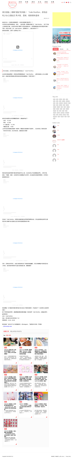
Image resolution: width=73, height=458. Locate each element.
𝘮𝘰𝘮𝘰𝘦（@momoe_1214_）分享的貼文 (18, 216)
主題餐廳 (65, 103)
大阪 (67, 99)
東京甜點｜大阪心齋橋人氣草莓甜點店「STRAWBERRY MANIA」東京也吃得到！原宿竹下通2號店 (10, 434)
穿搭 (54, 118)
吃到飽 (58, 112)
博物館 (62, 116)
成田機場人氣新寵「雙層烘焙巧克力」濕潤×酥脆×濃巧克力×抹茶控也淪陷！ (63, 59)
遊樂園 (64, 114)
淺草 (68, 116)
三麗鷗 (58, 108)
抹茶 (54, 103)
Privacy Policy (68, 456)
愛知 (65, 106)
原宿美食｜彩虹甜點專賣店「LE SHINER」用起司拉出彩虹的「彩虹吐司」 (41, 405)
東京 (54, 99)
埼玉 (66, 110)
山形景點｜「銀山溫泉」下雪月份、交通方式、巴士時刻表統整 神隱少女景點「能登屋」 (63, 73)
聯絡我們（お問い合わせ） (60, 456)
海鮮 (57, 101)
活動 (21, 374)
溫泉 (54, 114)
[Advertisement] (61, 19)
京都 (64, 99)
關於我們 (53, 456)
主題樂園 (55, 116)
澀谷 (57, 103)
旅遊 (21, 401)
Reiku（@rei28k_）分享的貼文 (17, 170)
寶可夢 (68, 106)
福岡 (67, 114)
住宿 (65, 116)
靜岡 (62, 106)
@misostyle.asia (7, 326)
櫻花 (64, 108)
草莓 (60, 110)
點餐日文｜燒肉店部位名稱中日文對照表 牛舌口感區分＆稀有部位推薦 (63, 80)
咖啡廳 (60, 99)
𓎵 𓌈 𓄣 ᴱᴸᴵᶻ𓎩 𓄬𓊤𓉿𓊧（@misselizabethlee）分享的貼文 (17, 260)
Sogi (58, 149)
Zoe (58, 159)
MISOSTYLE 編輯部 (61, 139)
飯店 (57, 114)
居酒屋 (54, 112)
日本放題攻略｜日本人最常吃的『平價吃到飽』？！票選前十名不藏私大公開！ (63, 66)
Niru (58, 144)
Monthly (61, 49)
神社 (69, 103)
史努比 (58, 106)
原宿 (7, 335)
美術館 (54, 110)
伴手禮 (54, 106)
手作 (61, 108)
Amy (58, 125)
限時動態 (62, 112)
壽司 (63, 110)
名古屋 (67, 108)
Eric (58, 130)
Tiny (58, 154)
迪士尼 (63, 101)
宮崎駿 (60, 114)
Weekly (55, 49)
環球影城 (61, 103)
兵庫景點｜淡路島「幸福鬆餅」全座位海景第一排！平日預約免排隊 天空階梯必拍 (63, 87)
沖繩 (60, 101)
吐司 (59, 116)
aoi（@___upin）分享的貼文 (18, 305)
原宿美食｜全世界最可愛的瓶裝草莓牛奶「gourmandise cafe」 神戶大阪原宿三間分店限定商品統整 (10, 407)
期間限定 (67, 101)
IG (57, 110)
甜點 (10, 335)
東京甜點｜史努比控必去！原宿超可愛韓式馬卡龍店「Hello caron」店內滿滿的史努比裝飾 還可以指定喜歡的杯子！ (10, 379)
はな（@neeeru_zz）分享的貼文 (18, 115)
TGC (54, 108)
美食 (5, 347)
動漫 (54, 101)
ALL (67, 49)
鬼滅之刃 (67, 112)
